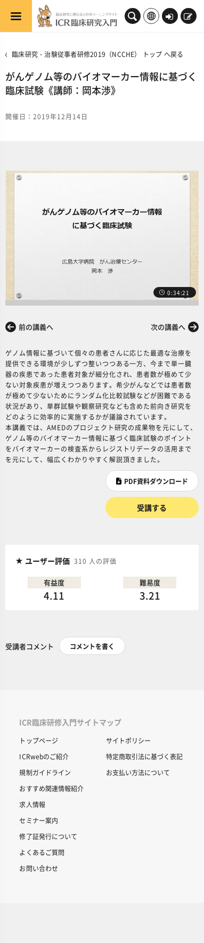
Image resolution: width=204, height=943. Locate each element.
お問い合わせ (38, 868)
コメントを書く (92, 646)
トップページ (38, 740)
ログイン (169, 17)
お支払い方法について (138, 772)
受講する (152, 507)
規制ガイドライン (45, 772)
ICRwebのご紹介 (44, 756)
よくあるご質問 (41, 852)
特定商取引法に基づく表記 (144, 756)
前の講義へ (36, 327)
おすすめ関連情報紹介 (51, 788)
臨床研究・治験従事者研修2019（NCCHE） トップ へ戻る (97, 54)
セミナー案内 (38, 820)
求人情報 (32, 804)
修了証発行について (48, 836)
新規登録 (188, 17)
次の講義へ (168, 327)
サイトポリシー (128, 740)
